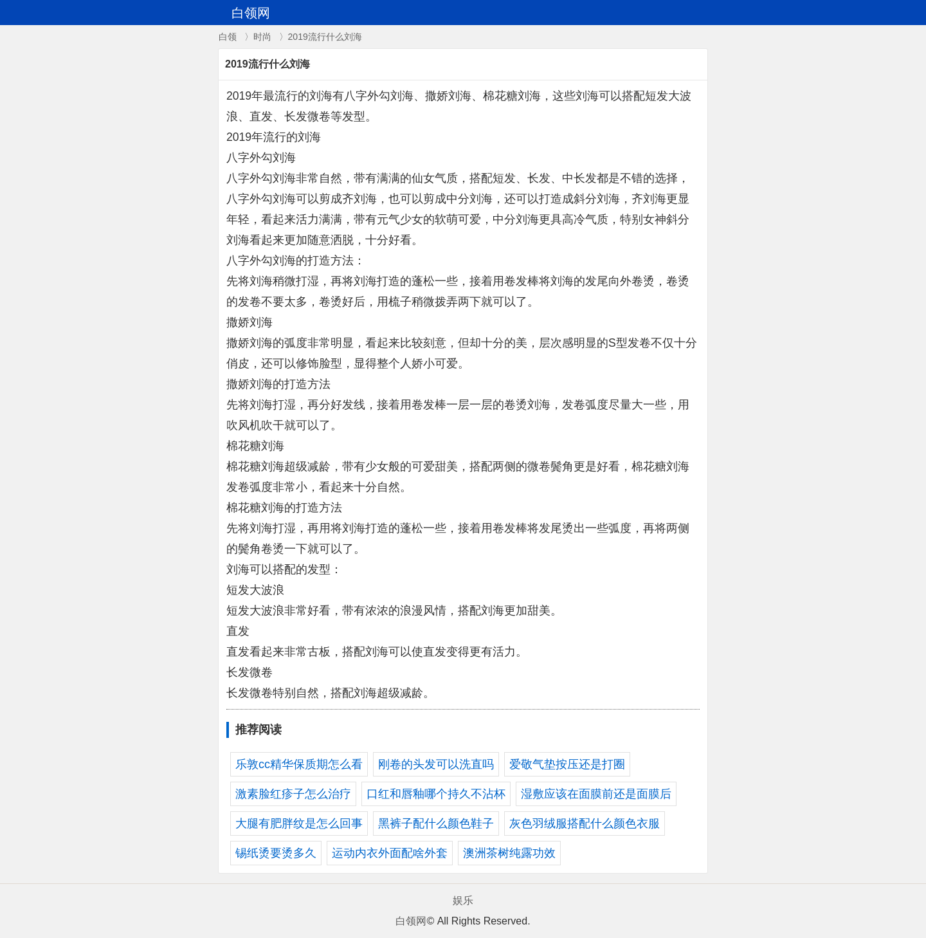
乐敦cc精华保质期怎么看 (299, 764)
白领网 (410, 920)
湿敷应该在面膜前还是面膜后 (596, 793)
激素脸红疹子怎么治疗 (293, 793)
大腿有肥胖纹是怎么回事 (299, 823)
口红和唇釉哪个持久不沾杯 (436, 793)
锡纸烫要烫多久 (275, 853)
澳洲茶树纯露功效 (509, 853)
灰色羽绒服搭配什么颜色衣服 (584, 823)
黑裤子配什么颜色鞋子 (436, 823)
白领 (228, 37)
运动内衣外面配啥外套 (390, 853)
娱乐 (463, 900)
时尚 (262, 37)
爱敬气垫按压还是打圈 (567, 764)
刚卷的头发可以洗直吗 (436, 764)
